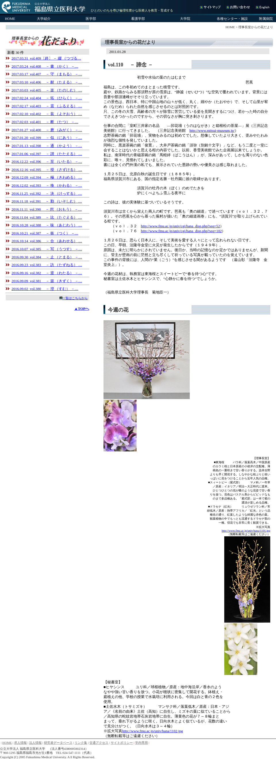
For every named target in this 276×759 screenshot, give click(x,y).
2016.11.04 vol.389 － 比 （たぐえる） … (47, 218)
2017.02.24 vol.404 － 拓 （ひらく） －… (47, 98)
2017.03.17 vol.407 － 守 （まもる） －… (47, 74)
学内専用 (141, 742)
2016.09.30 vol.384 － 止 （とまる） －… (47, 257)
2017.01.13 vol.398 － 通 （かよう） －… (47, 146)
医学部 (91, 19)
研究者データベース (58, 742)
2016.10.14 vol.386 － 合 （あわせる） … (47, 241)
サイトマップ (212, 7)
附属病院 (266, 19)
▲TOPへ (81, 309)
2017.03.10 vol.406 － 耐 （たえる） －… (47, 82)
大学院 (185, 19)
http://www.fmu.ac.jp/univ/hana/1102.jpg (152, 731)
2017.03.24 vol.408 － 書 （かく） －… (45, 66)
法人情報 (35, 742)
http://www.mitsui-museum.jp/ (212, 131)
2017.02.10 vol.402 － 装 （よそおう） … (47, 114)
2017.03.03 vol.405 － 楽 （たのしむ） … (47, 90)
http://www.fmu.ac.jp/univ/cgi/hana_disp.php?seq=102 (181, 231)
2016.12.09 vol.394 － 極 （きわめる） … (47, 178)
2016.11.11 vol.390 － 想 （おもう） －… (47, 209)
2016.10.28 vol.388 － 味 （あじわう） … (47, 225)
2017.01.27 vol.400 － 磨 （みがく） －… (47, 130)
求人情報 (20, 742)
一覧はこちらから (75, 298)
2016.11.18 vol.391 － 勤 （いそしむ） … (47, 201)
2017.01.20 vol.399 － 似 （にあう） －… (47, 138)
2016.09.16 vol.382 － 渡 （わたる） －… (47, 273)
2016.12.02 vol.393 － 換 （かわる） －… (47, 186)
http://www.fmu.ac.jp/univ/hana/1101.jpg (246, 530)
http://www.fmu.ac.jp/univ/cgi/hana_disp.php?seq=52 (180, 226)
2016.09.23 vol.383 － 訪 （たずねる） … (47, 265)
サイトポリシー (122, 742)
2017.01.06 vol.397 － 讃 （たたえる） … (47, 154)
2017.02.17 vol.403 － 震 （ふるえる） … (47, 106)
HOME (10, 19)
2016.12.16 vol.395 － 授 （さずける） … (47, 170)
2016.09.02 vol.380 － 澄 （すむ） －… (45, 289)
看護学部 (138, 19)
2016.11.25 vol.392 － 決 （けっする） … (47, 194)
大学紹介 (44, 19)
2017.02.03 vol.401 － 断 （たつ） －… (45, 122)
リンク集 (80, 742)
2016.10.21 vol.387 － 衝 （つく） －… (45, 233)
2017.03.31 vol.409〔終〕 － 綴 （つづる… (46, 58)
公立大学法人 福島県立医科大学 (44, 7)
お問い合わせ (239, 7)
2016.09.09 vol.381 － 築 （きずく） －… (47, 281)
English (262, 7)
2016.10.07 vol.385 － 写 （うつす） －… (47, 249)
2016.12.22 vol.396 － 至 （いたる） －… (47, 162)
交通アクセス (98, 742)
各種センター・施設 (232, 19)
